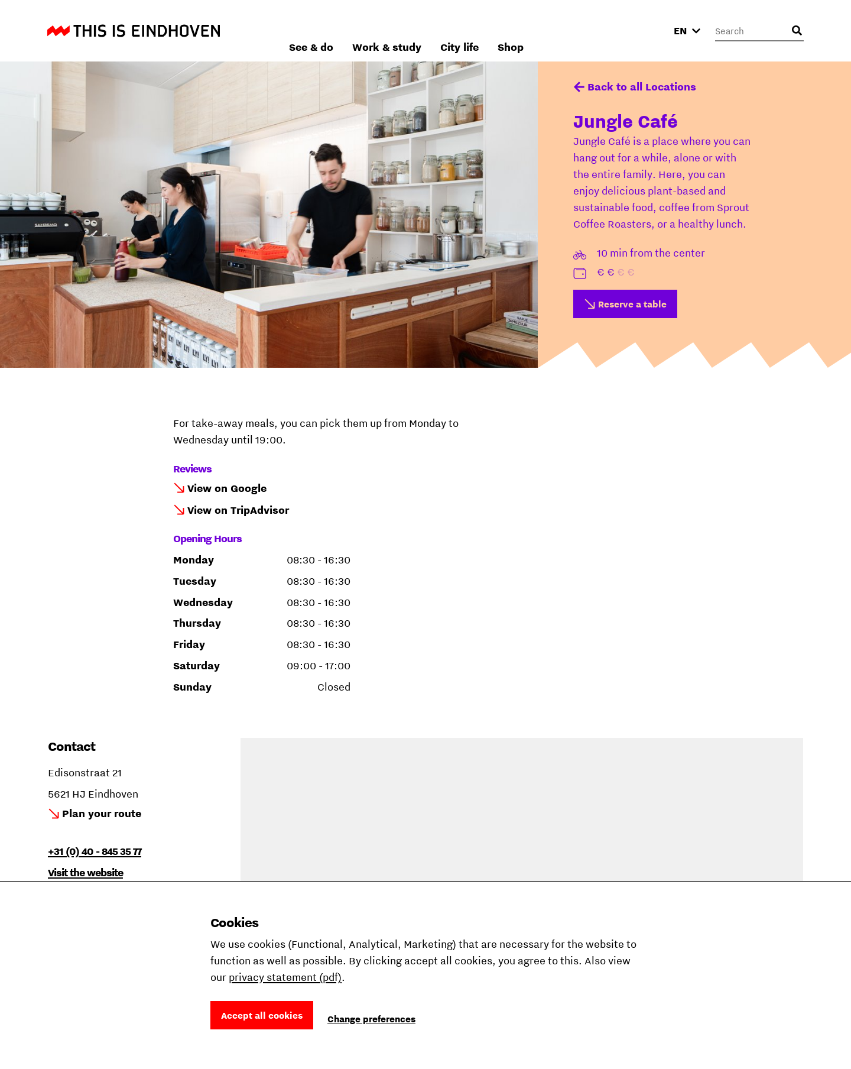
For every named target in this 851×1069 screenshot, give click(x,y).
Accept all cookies (262, 1015)
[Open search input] (796, 31)
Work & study (513, 30)
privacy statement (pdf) (285, 977)
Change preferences (371, 1019)
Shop (637, 30)
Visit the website (85, 872)
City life (586, 30)
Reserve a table (632, 304)
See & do (437, 30)
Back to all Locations (641, 86)
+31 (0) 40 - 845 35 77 (94, 851)
